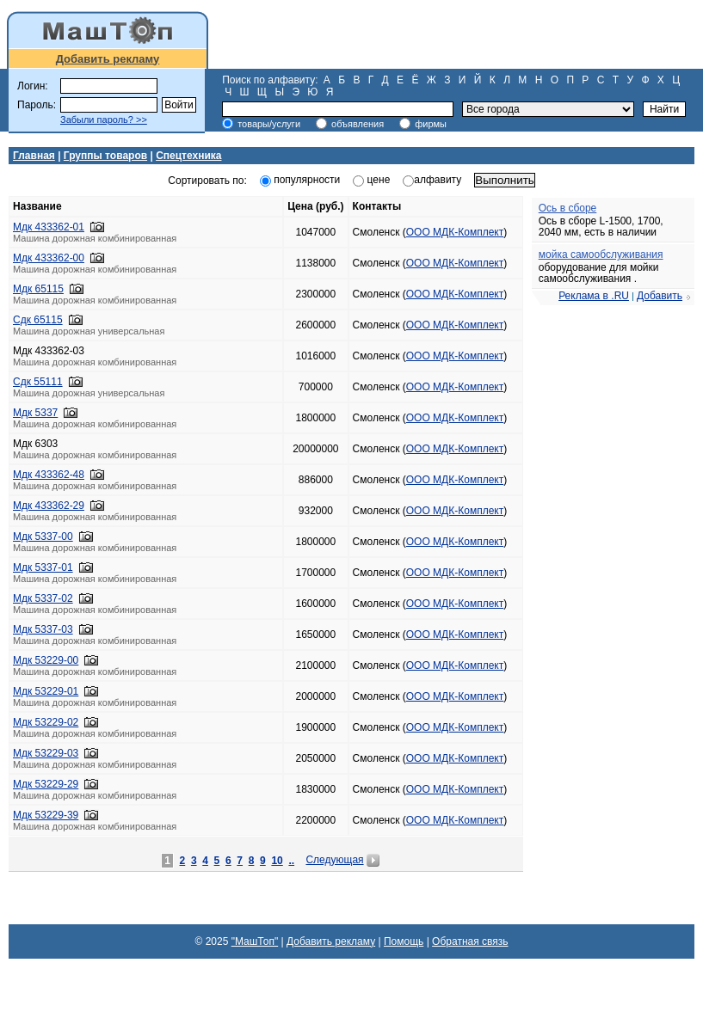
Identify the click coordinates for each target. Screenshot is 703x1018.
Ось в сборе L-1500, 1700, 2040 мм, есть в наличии (601, 226)
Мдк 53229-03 (45, 753)
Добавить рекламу (108, 58)
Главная (34, 156)
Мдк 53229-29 (45, 784)
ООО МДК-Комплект (454, 232)
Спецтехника (188, 156)
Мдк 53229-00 (45, 660)
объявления (357, 124)
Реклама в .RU (593, 296)
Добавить (659, 296)
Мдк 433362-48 (48, 475)
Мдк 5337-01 (43, 567)
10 (276, 861)
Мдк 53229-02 (45, 722)
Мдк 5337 (35, 413)
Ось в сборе (568, 208)
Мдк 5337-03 (43, 629)
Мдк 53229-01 (45, 691)
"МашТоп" (255, 941)
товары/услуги (268, 124)
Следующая (334, 860)
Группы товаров (105, 156)
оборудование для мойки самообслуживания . (599, 273)
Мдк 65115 (38, 289)
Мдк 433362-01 (48, 227)
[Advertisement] (459, 34)
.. (291, 861)
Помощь (403, 941)
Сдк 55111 (38, 382)
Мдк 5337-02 (43, 598)
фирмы (431, 124)
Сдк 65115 (38, 320)
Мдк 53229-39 (45, 815)
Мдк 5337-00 (43, 536)
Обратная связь (470, 941)
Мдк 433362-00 (48, 258)
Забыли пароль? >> (103, 119)
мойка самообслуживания (601, 254)
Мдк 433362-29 (48, 506)
